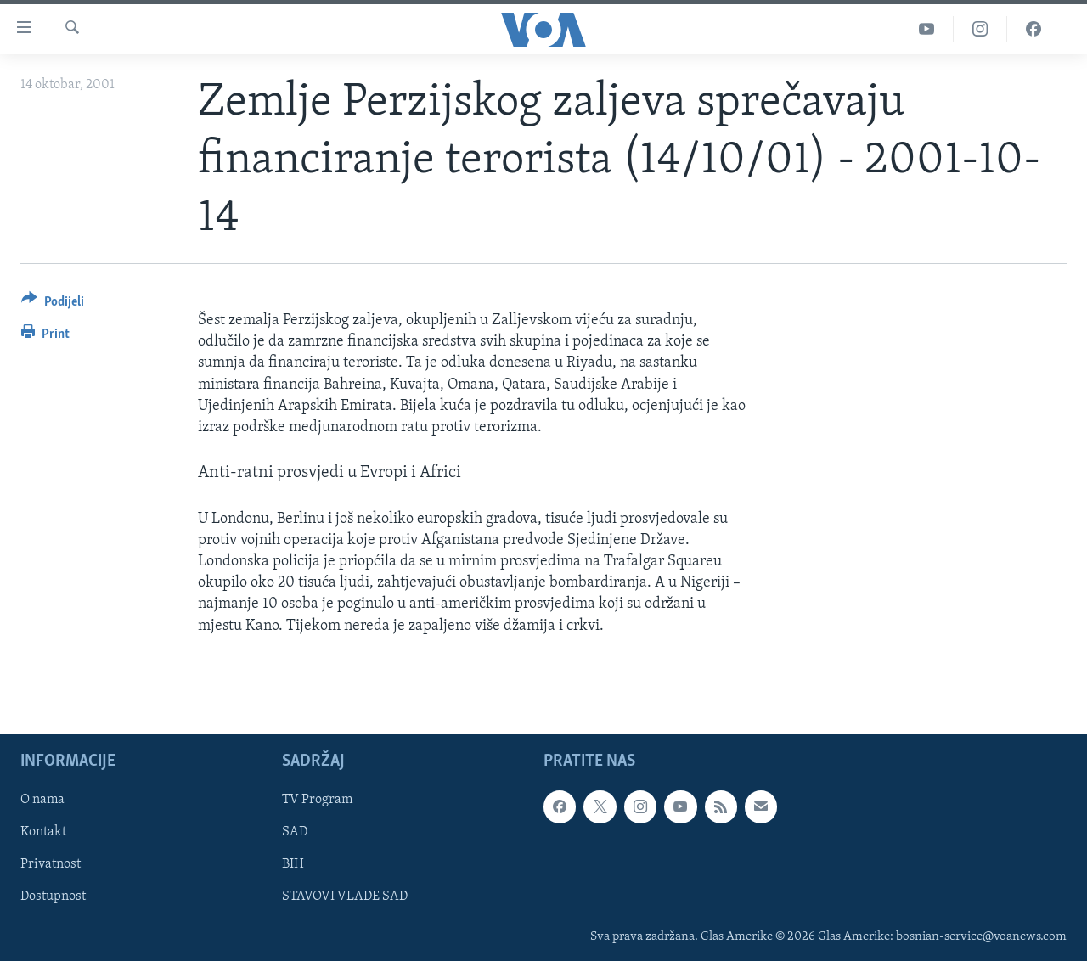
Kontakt (43, 832)
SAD (294, 832)
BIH (293, 864)
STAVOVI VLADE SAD (345, 896)
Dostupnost (53, 896)
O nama (42, 799)
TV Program (317, 799)
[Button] (52, 304)
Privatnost (50, 864)
